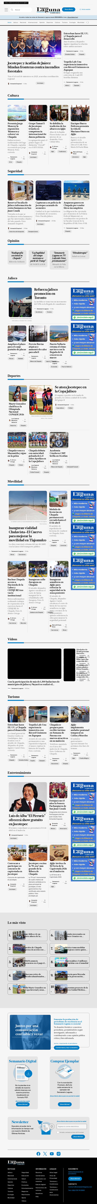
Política (24, 1182)
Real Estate (26, 1194)
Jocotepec (40, 83)
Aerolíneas (39, 312)
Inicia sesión (84, 9)
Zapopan (76, 85)
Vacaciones (54, 763)
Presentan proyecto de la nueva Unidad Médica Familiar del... (76, 989)
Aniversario (63, 828)
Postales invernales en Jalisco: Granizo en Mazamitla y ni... (75, 935)
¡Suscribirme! (23, 1104)
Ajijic (52, 151)
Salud (24, 1179)
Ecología (72, 22)
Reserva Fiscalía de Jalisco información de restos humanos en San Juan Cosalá (19, 206)
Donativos (39, 1193)
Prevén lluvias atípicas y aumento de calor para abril (38, 348)
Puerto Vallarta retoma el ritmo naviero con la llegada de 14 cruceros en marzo (58, 351)
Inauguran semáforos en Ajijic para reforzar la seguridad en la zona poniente (58, 586)
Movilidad (81, 22)
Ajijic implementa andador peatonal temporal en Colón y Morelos (80, 730)
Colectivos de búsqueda (16, 231)
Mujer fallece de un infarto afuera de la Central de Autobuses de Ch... (34, 935)
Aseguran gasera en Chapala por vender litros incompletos (74, 205)
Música (53, 828)
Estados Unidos (70, 54)
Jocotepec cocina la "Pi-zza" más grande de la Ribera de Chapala (37, 868)
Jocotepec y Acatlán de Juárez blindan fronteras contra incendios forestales (34, 67)
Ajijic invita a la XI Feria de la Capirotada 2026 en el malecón (58, 867)
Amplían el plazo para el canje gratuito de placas (17, 347)
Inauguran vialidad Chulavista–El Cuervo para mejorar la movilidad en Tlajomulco (27, 534)
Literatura (75, 157)
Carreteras (22, 554)
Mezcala (23, 623)
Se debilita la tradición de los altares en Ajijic (58, 126)
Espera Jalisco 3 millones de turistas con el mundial (76, 962)
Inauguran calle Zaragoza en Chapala (37, 582)
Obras (12, 554)
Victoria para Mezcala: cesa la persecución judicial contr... (75, 975)
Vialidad (20, 358)
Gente (24, 1198)
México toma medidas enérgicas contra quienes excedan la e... (76, 949)
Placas (11, 358)
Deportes (50, 22)
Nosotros (39, 1172)
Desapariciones (33, 231)
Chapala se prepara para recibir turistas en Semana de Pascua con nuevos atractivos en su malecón (59, 733)
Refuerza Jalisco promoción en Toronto (46, 294)
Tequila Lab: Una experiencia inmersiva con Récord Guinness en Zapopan (76, 66)
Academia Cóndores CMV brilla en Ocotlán (59, 453)
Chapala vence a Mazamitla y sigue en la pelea (17, 453)
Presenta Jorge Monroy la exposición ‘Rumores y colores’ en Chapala (15, 130)
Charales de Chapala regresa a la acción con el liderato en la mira (34, 949)
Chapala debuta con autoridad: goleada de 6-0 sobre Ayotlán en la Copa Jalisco (37, 456)
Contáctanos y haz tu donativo (67, 1047)
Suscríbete (69, 9)
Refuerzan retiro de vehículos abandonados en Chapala (33, 975)
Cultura (57, 22)
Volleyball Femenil (72, 467)
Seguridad (15, 171)
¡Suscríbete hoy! (72, 17)
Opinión (42, 22)
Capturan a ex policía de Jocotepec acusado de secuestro (48, 205)
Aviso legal (53, 1172)
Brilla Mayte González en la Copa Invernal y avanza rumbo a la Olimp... (34, 989)
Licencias (63, 545)
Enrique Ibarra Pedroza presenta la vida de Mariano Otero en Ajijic (80, 129)
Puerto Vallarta (66, 366)
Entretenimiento (19, 773)
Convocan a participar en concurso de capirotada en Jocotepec (15, 868)
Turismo (65, 22)
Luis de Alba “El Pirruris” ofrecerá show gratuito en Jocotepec (27, 820)
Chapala (81, 54)
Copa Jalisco (60, 408)
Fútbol (71, 408)
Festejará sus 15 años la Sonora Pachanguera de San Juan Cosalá (57, 804)
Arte (10, 162)
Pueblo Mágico (84, 758)
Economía (54, 366)
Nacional (23, 22)
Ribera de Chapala (35, 361)
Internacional (32, 22)
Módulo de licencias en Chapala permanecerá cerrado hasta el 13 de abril (57, 516)
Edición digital (41, 1184)
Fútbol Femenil (34, 472)
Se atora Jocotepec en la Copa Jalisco (70, 389)
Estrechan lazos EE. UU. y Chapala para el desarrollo (76, 36)
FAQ (37, 1196)
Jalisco (15, 22)
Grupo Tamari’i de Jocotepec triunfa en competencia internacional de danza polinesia (37, 130)
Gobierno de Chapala (36, 612)
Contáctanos (40, 1175)
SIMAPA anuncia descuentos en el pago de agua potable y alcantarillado (34, 962)
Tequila (32, 760)
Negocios (25, 1191)
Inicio (9, 22)
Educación (25, 1175)
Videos (12, 639)
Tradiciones (62, 151)
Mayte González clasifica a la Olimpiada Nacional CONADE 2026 (17, 409)
